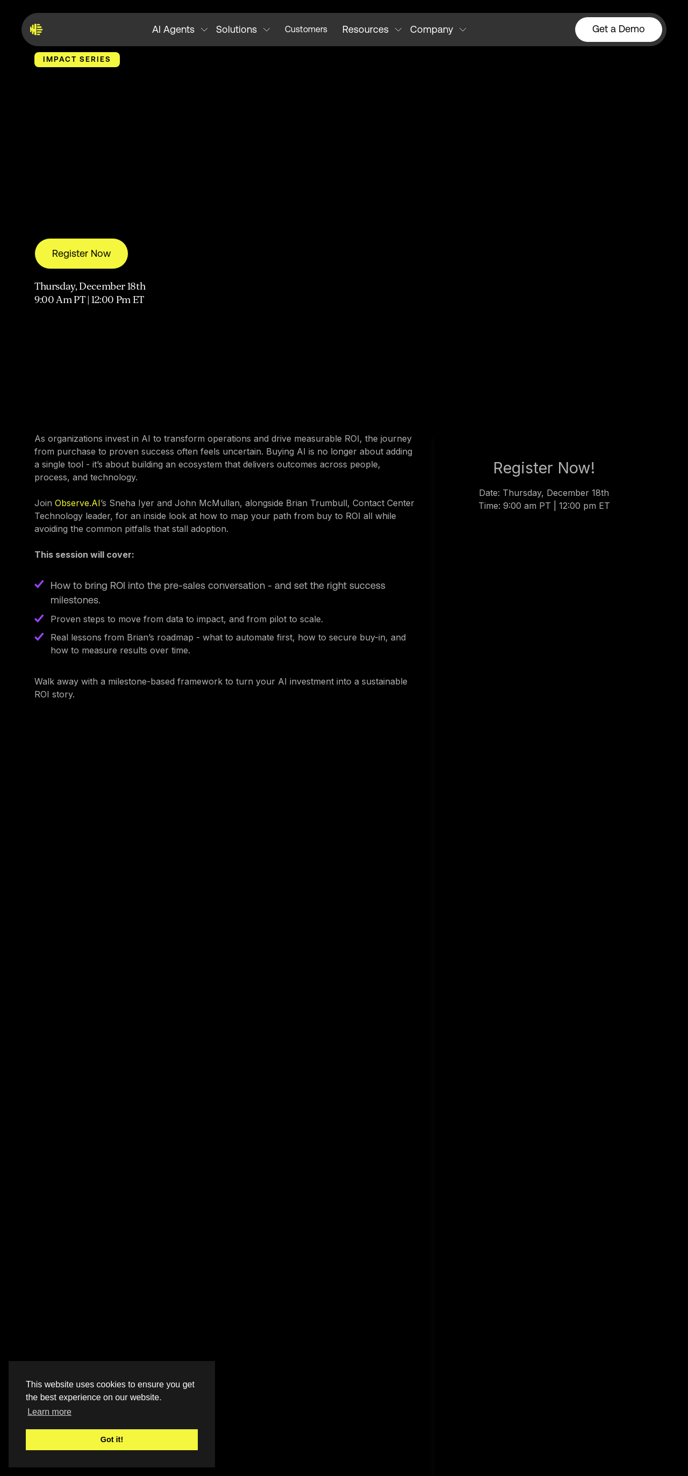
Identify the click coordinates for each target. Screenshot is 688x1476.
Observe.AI (78, 503)
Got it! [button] (112, 1439)
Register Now (81, 253)
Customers (306, 29)
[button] (180, 29)
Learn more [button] (49, 1411)
